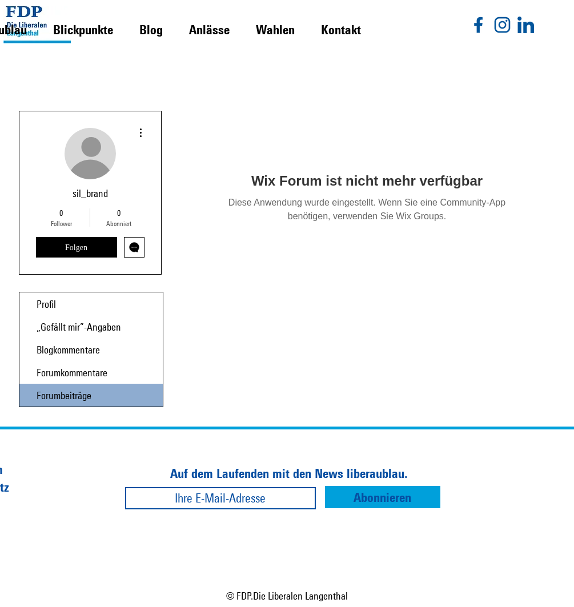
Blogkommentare (68, 349)
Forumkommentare (72, 372)
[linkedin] (525, 25)
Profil (46, 304)
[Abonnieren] (382, 497)
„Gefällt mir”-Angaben (79, 326)
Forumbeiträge (64, 395)
